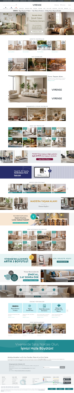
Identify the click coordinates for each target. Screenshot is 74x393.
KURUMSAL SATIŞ (23, 0)
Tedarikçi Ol (30, 0)
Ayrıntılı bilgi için (20, 370)
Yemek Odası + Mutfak (28, 8)
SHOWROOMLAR (16, 0)
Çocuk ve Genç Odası (36, 378)
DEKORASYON (66, 8)
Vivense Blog (14, 380)
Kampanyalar (24, 378)
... (70, 8)
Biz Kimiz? (3, 380)
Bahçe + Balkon (35, 381)
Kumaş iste (13, 381)
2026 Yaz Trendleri (37, 126)
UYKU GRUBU (40, 8)
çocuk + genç (60, 8)
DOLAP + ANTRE (49, 8)
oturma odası (21, 8)
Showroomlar (4, 378)
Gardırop (23, 382)
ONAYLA (62, 367)
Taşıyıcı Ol (3, 384)
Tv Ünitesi (34, 384)
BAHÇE (44, 8)
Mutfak (34, 380)
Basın (3, 382)
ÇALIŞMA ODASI (54, 8)
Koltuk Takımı (24, 384)
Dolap (33, 382)
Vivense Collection (15, 384)
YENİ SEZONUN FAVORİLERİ (37, 229)
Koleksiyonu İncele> (51, 80)
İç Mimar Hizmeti (14, 378)
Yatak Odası (35, 8)
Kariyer (3, 381)
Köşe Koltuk (24, 381)
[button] (1, 23)
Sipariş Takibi (55, 384)
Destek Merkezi (56, 378)
